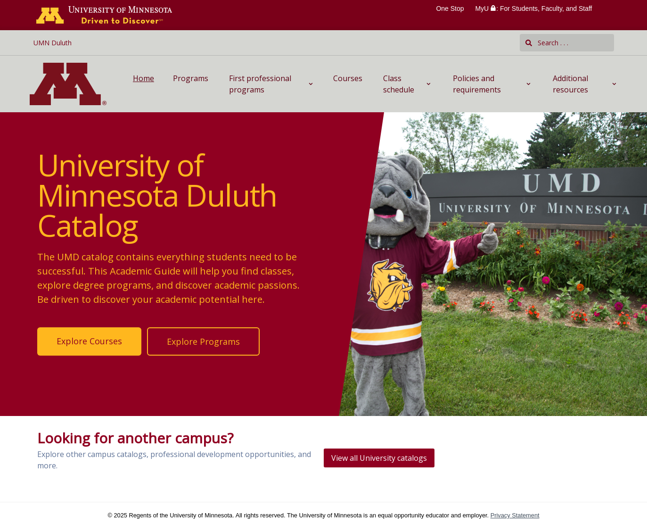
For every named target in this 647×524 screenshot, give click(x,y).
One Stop (450, 8)
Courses (347, 78)
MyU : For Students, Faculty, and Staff (533, 8)
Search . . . (546, 42)
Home (143, 78)
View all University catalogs (379, 458)
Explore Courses (89, 341)
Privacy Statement (515, 515)
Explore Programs (203, 341)
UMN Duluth (52, 42)
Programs (190, 78)
